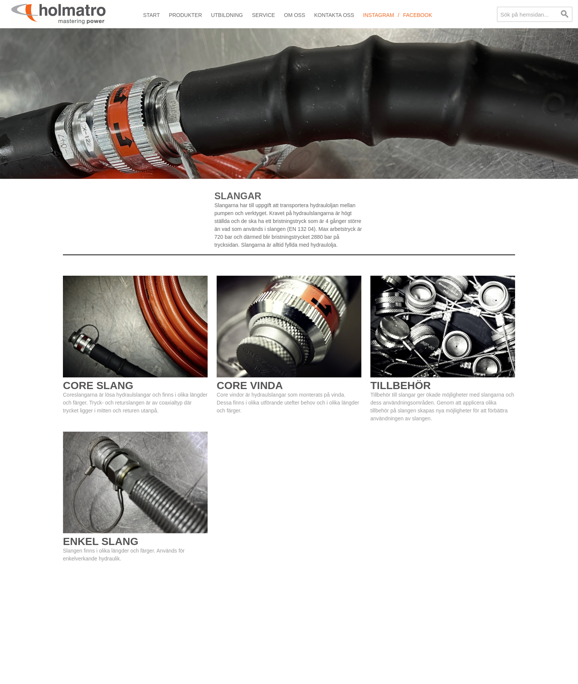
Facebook (417, 15)
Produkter (185, 15)
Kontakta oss (334, 15)
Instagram (378, 15)
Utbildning (227, 15)
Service (263, 15)
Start (151, 15)
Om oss (294, 15)
